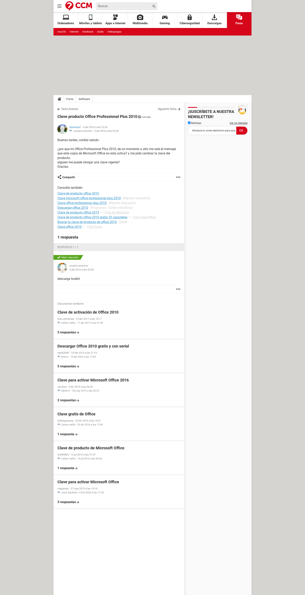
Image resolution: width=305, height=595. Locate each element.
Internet (74, 31)
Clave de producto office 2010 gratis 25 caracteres (92, 217)
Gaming (165, 19)
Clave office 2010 (69, 227)
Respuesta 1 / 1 (67, 247)
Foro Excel (94, 227)
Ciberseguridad (190, 19)
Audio (100, 31)
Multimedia (140, 19)
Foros (239, 19)
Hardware (87, 31)
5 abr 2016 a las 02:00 (106, 130)
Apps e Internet (115, 19)
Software (84, 99)
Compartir (68, 177)
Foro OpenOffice (144, 217)
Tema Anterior (69, 109)
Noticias (194, 123)
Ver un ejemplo (239, 123)
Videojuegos (114, 31)
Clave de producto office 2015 (78, 212)
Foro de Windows (117, 212)
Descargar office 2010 (72, 208)
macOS (61, 31)
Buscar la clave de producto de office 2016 (87, 222)
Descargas (214, 19)
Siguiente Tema (167, 109)
